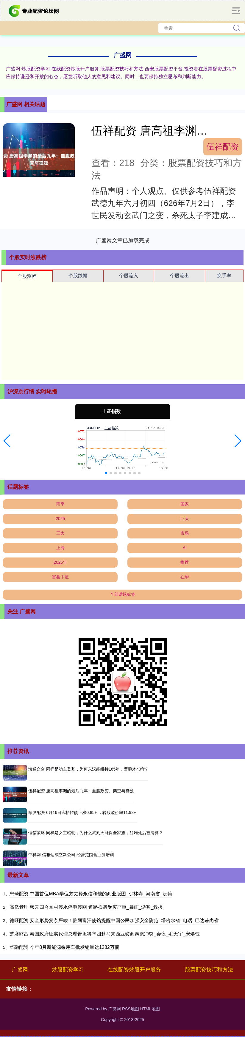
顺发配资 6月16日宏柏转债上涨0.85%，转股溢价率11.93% (82, 812)
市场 (184, 533)
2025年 (60, 562)
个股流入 (128, 275)
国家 (184, 504)
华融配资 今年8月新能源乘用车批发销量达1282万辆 (64, 947)
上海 (60, 547)
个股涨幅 (27, 276)
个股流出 (179, 275)
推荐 (184, 562)
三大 (60, 533)
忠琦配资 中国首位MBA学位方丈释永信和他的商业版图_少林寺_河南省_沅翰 (91, 893)
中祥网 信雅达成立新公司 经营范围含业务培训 (71, 854)
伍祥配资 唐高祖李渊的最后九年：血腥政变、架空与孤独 (81, 790)
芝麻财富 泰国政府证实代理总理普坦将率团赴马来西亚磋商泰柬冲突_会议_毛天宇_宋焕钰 (105, 933)
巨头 (184, 518)
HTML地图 (150, 1009)
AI (185, 547)
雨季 (60, 504)
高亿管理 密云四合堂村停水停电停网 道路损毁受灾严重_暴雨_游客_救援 (86, 907)
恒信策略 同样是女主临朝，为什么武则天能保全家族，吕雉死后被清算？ (95, 832)
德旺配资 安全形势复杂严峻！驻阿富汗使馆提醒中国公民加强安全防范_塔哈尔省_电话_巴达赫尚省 (114, 920)
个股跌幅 (78, 275)
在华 (184, 576)
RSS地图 (130, 1009)
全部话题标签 (122, 594)
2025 (60, 518)
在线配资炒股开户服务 (134, 970)
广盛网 (20, 970)
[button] (7, 441)
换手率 (224, 275)
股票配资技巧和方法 (209, 970)
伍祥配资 (223, 146)
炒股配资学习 (68, 970)
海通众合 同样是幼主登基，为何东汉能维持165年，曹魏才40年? (88, 769)
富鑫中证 (60, 576)
